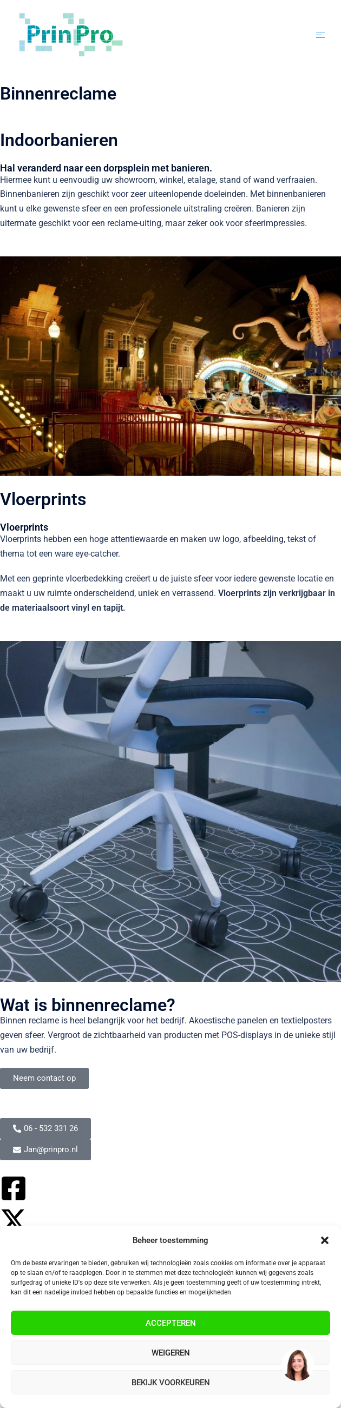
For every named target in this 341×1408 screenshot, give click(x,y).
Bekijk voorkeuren (171, 1382)
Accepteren (171, 1323)
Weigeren (171, 1353)
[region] (297, 1364)
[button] (324, 1240)
